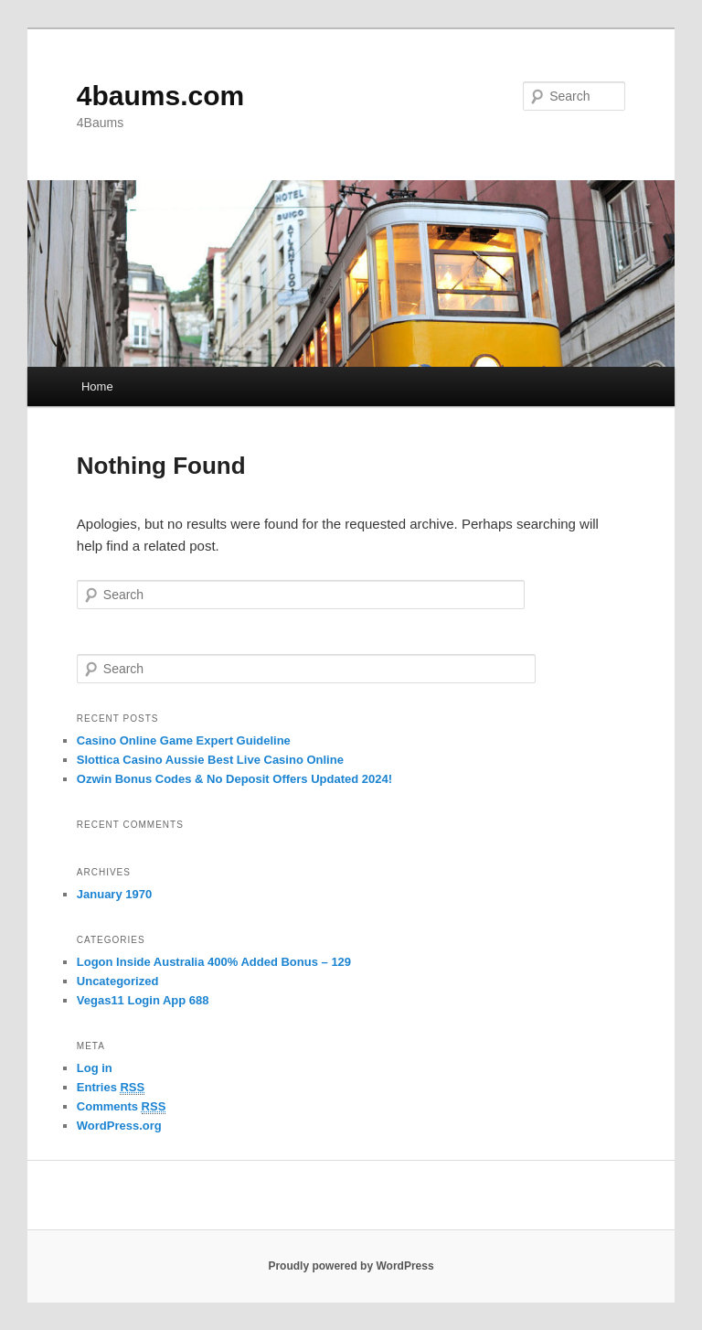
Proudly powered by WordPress (350, 1266)
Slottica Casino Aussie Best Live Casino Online (210, 760)
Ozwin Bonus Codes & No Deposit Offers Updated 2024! (234, 779)
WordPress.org (119, 1125)
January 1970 (114, 894)
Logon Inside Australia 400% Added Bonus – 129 (214, 962)
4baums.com (160, 95)
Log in (94, 1068)
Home (97, 386)
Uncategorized (118, 981)
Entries (110, 1087)
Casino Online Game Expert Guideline (184, 740)
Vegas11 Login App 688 (143, 1000)
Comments (121, 1106)
